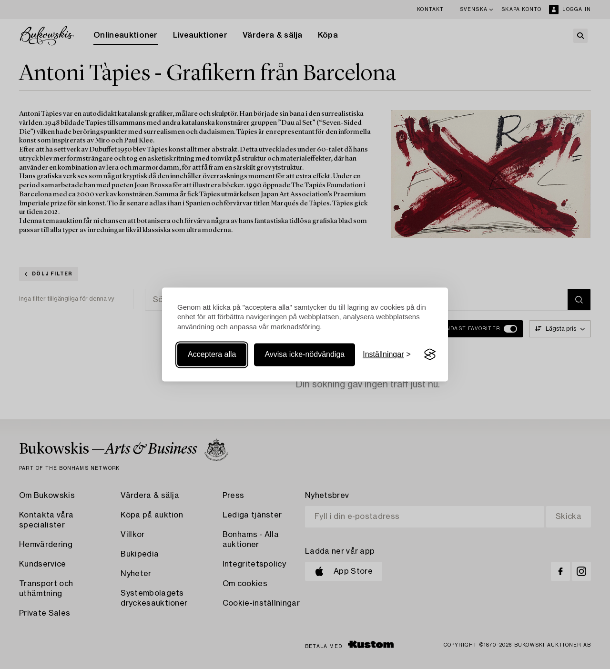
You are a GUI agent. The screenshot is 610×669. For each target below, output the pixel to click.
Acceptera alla (212, 354)
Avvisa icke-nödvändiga (304, 354)
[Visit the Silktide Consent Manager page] (429, 354)
